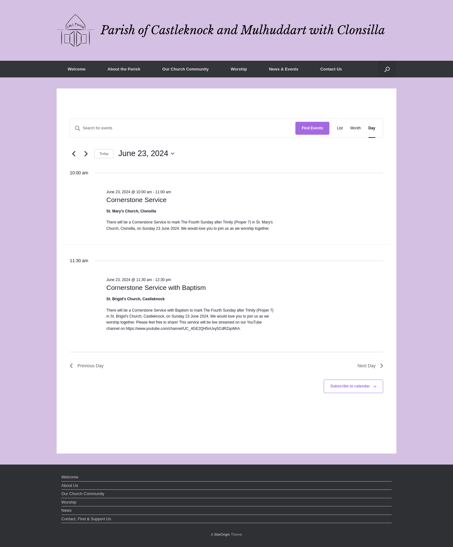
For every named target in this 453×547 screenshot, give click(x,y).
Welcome (77, 69)
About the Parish (124, 69)
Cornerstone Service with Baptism (156, 287)
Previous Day (86, 365)
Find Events (312, 128)
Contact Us (331, 69)
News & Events (283, 69)
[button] (387, 69)
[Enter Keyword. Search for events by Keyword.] (182, 128)
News (66, 510)
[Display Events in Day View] (371, 128)
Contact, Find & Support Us (86, 518)
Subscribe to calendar (350, 386)
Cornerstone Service (136, 199)
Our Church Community (185, 69)
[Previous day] (73, 153)
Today (104, 153)
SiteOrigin (222, 534)
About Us (69, 485)
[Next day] (86, 153)
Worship (239, 69)
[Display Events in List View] (340, 128)
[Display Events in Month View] (355, 128)
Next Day (370, 365)
